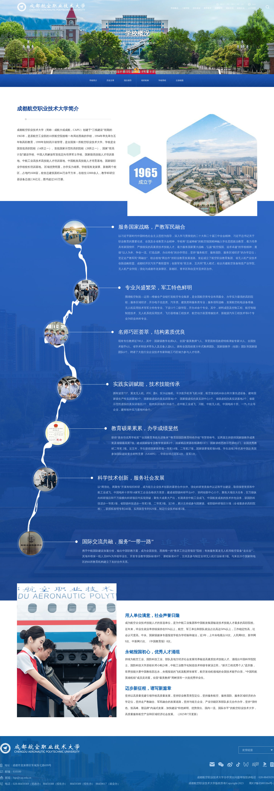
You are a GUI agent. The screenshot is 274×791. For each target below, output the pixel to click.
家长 (232, 5)
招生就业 (163, 12)
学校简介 (149, 43)
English (250, 5)
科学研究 (197, 12)
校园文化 (232, 12)
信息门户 (187, 5)
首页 (122, 43)
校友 (223, 5)
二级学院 (146, 12)
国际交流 (214, 12)
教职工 (212, 5)
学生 (201, 5)
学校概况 (129, 12)
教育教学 (180, 12)
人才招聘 (249, 12)
